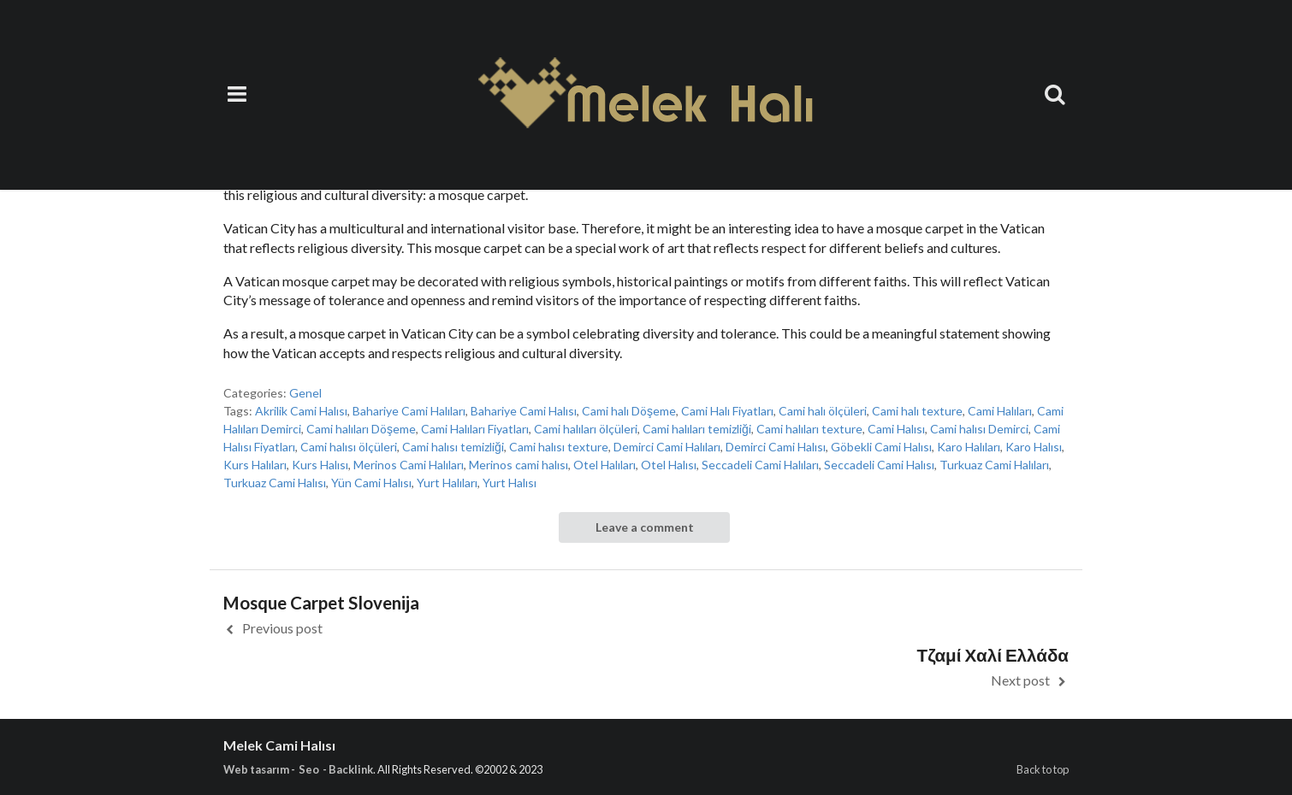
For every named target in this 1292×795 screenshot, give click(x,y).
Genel (305, 393)
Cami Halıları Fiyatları (475, 428)
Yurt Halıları (447, 482)
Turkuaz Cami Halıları (994, 464)
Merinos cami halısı (518, 464)
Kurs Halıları (255, 464)
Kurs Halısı (320, 464)
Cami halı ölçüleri (823, 410)
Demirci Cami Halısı (776, 446)
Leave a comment (645, 527)
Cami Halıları (1000, 410)
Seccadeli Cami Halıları (760, 464)
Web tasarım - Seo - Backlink (298, 769)
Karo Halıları (968, 446)
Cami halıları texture (809, 428)
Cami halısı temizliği (453, 446)
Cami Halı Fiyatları (727, 410)
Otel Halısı (668, 464)
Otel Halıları (604, 464)
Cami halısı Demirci (979, 428)
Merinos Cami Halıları (408, 464)
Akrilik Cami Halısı (301, 410)
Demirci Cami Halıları (666, 446)
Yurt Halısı (509, 482)
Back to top (1042, 769)
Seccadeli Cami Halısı (879, 464)
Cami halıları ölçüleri (585, 428)
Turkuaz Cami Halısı (274, 482)
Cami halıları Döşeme (361, 428)
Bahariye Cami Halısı (524, 410)
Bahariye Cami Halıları (409, 410)
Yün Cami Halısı (371, 482)
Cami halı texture (917, 410)
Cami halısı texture (558, 446)
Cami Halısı (896, 428)
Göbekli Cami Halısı (881, 446)
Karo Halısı (1033, 446)
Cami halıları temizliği (697, 428)
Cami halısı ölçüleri (348, 446)
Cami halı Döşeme (629, 410)
